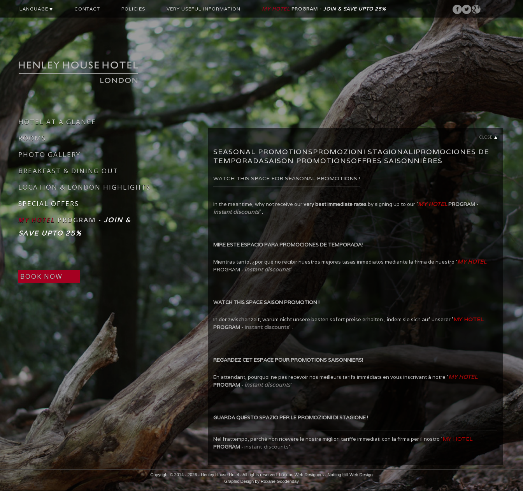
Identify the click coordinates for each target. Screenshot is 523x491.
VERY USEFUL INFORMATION (203, 9)
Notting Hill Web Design (350, 474)
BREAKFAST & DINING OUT (68, 170)
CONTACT (87, 9)
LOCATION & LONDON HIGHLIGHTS (84, 187)
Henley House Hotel (220, 474)
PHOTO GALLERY (49, 154)
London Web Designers (301, 474)
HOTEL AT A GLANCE (57, 121)
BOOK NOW (41, 276)
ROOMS (32, 138)
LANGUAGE (36, 9)
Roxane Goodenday (280, 481)
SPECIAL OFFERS (48, 203)
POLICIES (133, 9)
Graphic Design (239, 481)
